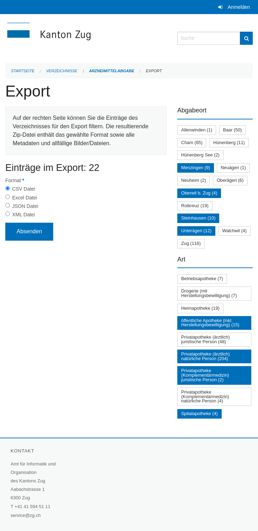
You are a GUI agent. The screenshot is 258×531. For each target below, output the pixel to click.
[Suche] (246, 38)
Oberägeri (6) (230, 180)
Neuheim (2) (193, 180)
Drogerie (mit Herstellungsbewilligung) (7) (209, 293)
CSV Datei (23, 189)
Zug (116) (191, 243)
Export (154, 71)
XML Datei (23, 214)
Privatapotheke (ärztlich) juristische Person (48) (205, 339)
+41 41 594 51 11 (32, 506)
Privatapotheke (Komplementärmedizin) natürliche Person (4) (205, 396)
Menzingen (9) (195, 167)
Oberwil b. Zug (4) (199, 193)
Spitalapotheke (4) (199, 413)
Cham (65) (191, 142)
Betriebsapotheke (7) (202, 278)
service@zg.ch (26, 515)
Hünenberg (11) (229, 142)
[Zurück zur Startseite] (86, 38)
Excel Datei (24, 197)
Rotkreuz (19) (195, 205)
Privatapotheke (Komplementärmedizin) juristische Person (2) (205, 375)
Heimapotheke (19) (200, 308)
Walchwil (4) (234, 230)
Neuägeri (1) (233, 167)
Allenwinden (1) (196, 129)
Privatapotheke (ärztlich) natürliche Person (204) (205, 356)
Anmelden (239, 7)
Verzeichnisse (62, 71)
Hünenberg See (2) (200, 155)
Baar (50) (232, 129)
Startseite (23, 71)
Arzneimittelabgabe (111, 71)
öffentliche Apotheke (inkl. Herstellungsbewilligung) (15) (210, 323)
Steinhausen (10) (198, 218)
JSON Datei (25, 206)
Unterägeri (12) (196, 230)
